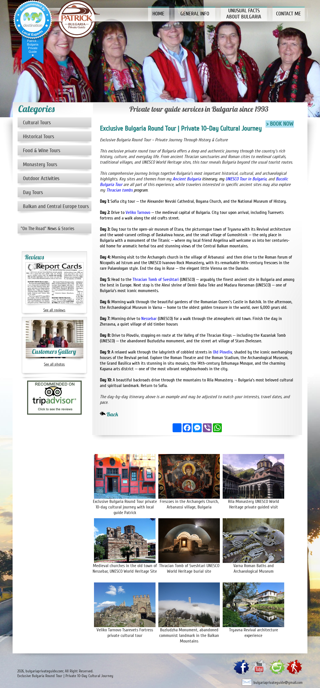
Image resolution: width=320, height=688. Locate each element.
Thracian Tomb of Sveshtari (156, 279)
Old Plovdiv (222, 352)
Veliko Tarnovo (138, 212)
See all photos (54, 364)
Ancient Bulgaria (187, 179)
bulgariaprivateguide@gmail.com (278, 682)
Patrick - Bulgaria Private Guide (32, 46)
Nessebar (149, 318)
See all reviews (54, 310)
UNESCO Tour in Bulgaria (245, 179)
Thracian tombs (120, 190)
